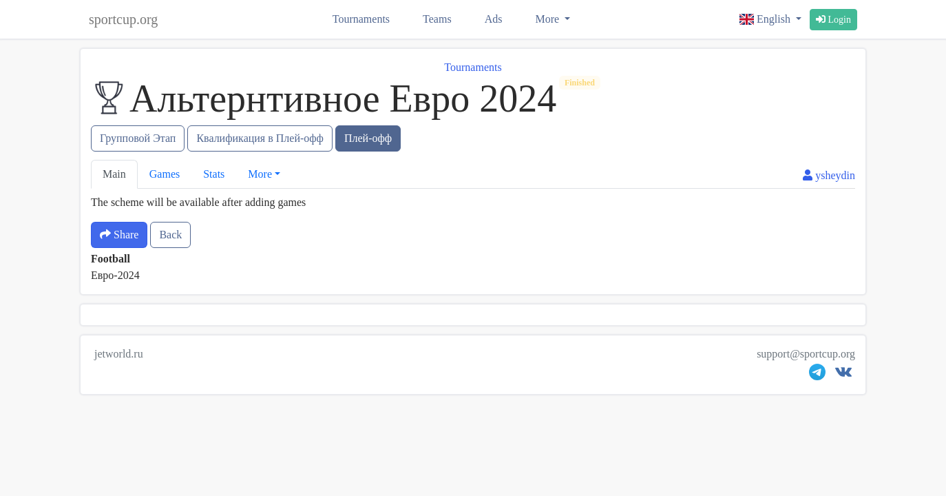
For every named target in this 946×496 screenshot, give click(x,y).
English (766, 19)
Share (119, 234)
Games (164, 174)
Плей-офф (368, 138)
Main (114, 174)
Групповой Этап (138, 138)
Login (833, 19)
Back (170, 234)
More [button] (260, 174)
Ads (494, 19)
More (548, 19)
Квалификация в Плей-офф (260, 138)
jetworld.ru (118, 354)
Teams (437, 19)
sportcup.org (123, 19)
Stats (213, 174)
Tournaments (361, 19)
